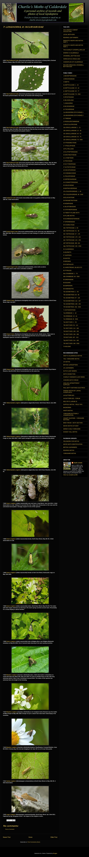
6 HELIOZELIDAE (68, 100)
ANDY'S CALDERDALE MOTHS (72, 356)
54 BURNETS (67, 252)
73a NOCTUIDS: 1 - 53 (70, 322)
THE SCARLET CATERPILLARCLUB (74, 50)
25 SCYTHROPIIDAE (69, 164)
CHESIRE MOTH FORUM (70, 380)
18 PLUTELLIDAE (68, 149)
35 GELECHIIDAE (68, 185)
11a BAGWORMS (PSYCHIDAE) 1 (73, 112)
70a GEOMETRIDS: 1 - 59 (71, 291)
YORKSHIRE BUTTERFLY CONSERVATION (71, 414)
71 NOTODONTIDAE (69, 310)
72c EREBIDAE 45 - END (70, 319)
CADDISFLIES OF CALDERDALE (73, 62)
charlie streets (78, 463)
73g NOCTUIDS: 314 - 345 (71, 340)
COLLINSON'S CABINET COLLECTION (70, 30)
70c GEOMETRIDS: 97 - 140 (71, 298)
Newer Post (6, 837)
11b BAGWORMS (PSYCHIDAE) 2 (73, 115)
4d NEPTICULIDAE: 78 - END (72, 94)
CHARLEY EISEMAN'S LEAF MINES (74, 377)
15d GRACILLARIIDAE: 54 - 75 (72, 136)
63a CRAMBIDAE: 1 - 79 (70, 273)
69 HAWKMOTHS (68, 288)
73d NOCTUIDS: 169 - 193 (71, 331)
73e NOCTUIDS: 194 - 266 (71, 334)
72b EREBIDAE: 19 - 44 (70, 316)
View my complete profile (70, 475)
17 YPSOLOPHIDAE (69, 145)
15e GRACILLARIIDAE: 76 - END (73, 139)
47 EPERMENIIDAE (69, 222)
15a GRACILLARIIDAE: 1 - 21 (72, 127)
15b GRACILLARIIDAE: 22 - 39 (72, 130)
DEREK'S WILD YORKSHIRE (71, 429)
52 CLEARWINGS (68, 249)
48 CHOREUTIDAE (68, 225)
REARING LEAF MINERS (70, 37)
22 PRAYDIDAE (67, 161)
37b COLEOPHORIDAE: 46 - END (73, 194)
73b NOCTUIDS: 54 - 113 (70, 325)
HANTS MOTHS (68, 410)
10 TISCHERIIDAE (68, 109)
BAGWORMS (67, 407)
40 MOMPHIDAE (68, 203)
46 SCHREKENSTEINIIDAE (71, 218)
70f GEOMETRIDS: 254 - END (72, 307)
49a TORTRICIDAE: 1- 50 (70, 228)
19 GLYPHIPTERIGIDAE (70, 152)
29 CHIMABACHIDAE (69, 173)
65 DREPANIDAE (68, 279)
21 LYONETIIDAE (68, 158)
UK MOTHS (66, 362)
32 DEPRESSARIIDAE (69, 179)
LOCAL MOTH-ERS (69, 34)
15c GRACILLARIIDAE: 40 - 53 (72, 133)
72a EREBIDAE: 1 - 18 (69, 313)
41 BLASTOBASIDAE (69, 206)
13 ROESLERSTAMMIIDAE (71, 121)
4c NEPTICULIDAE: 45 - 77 (71, 91)
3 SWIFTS (66, 82)
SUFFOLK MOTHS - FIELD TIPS (72, 404)
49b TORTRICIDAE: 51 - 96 (71, 231)
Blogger (55, 853)
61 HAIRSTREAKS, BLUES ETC (72, 267)
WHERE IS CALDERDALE (71, 53)
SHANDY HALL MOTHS (70, 432)
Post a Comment (9, 829)
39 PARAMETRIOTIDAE (70, 200)
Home (30, 837)
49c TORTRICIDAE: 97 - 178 (71, 234)
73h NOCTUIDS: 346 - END (71, 343)
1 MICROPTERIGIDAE (69, 76)
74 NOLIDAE (67, 346)
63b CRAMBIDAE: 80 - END (71, 276)
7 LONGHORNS (68, 103)
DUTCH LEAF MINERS (70, 371)
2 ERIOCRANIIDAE (69, 79)
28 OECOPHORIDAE (69, 170)
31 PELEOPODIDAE (69, 176)
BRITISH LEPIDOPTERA (70, 365)
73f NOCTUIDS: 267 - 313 (70, 337)
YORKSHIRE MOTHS (69, 453)
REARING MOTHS (68, 450)
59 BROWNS (67, 261)
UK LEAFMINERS (68, 368)
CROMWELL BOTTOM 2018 (71, 56)
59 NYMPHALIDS (68, 264)
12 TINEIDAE (67, 118)
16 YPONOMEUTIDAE (69, 142)
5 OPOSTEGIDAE (68, 97)
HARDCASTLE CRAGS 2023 (71, 59)
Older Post (53, 837)
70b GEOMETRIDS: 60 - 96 (71, 294)
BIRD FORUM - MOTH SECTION (73, 423)
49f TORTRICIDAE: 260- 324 (71, 243)
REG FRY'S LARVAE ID (70, 401)
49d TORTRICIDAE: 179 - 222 (72, 237)
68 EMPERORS (67, 285)
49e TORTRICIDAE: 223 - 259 (72, 240)
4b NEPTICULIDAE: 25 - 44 (71, 88)
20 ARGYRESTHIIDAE (69, 155)
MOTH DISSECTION (69, 374)
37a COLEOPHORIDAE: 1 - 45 (72, 191)
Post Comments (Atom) (34, 842)
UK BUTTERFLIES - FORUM (71, 398)
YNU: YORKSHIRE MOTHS (71, 359)
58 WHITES (66, 258)
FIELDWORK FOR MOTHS (71, 441)
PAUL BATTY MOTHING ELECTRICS (74, 387)
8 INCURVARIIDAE (68, 106)
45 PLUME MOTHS (69, 215)
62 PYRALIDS (67, 270)
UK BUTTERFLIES (68, 395)
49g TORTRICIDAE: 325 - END (72, 246)
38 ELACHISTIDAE (68, 197)
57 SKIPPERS (67, 255)
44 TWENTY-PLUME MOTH (71, 212)
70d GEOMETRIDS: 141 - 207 (72, 301)
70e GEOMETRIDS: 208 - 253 (72, 304)
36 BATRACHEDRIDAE (70, 188)
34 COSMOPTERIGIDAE (70, 182)
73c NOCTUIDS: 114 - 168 (71, 328)
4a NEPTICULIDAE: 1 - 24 (71, 85)
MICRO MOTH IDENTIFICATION (72, 444)
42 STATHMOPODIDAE (70, 209)
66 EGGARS (67, 282)
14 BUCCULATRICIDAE (70, 124)
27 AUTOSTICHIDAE (69, 167)
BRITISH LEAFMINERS (70, 447)
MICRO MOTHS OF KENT (71, 426)
